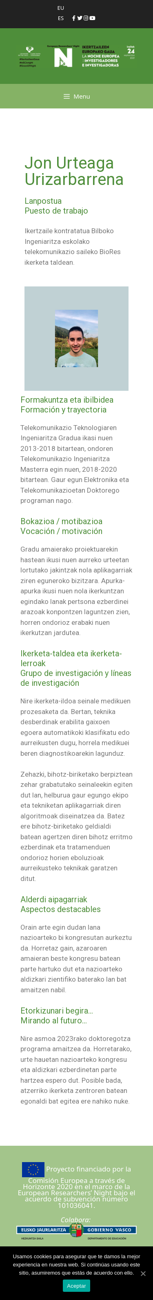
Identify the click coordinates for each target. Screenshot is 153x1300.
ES (61, 18)
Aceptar (76, 1286)
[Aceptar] (143, 1273)
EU (61, 7)
